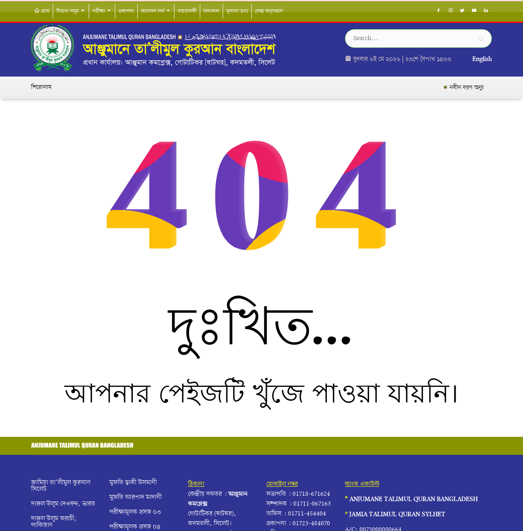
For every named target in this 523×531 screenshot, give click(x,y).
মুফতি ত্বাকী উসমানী (133, 482)
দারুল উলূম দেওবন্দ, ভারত (63, 504)
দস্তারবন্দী (187, 11)
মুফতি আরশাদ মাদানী (136, 497)
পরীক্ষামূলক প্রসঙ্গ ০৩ (135, 512)
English (482, 59)
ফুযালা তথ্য (237, 11)
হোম (41, 11)
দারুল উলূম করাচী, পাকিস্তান (54, 522)
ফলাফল (211, 11)
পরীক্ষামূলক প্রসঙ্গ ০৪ (135, 527)
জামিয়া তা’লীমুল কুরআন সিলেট (61, 486)
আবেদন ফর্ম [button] (156, 11)
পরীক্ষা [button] (102, 11)
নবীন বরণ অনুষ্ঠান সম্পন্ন (483, 88)
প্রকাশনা (126, 11)
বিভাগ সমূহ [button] (70, 11)
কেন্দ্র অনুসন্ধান (269, 11)
